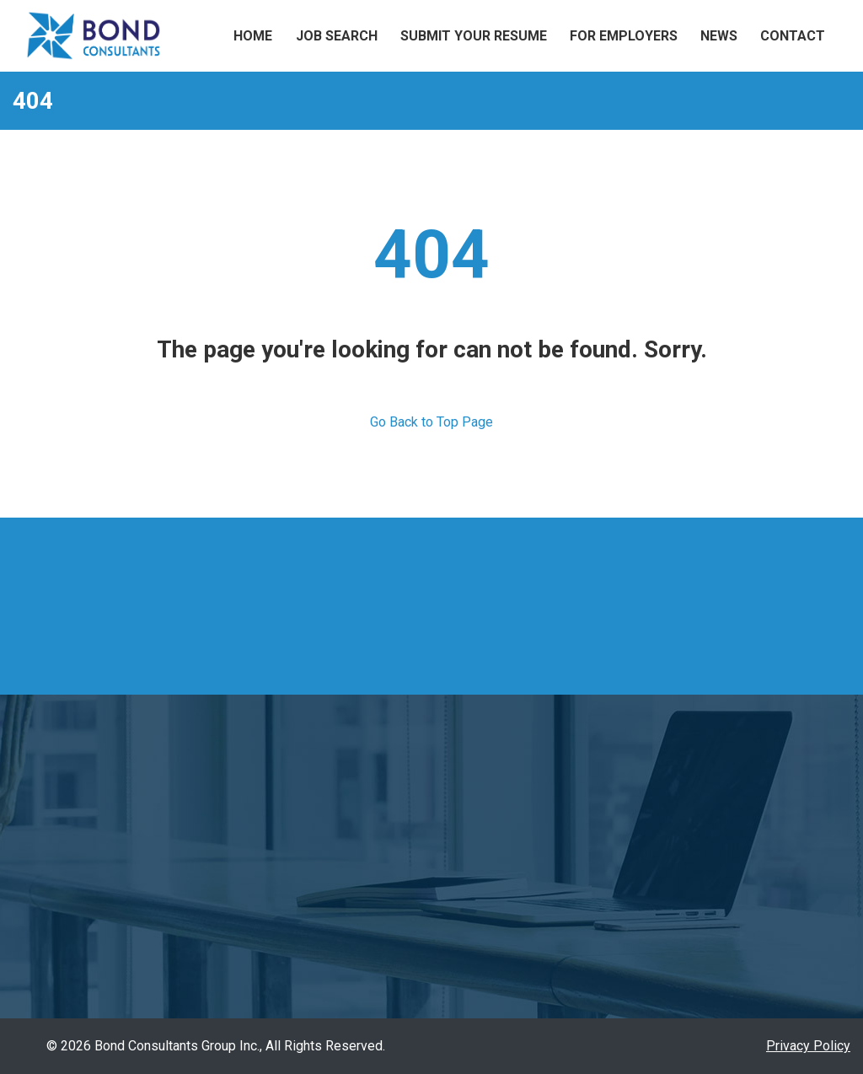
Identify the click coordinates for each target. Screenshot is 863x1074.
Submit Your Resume (473, 36)
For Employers (624, 36)
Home (252, 36)
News (718, 36)
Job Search (337, 36)
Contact (792, 36)
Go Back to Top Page (431, 422)
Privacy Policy (808, 1046)
